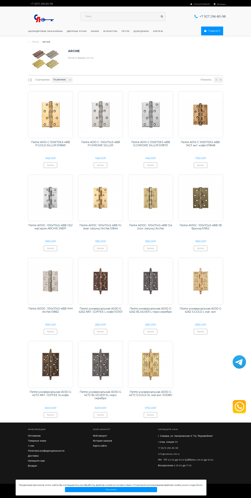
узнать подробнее (192, 485)
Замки (95, 31)
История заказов (102, 441)
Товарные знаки (37, 441)
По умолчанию (60, 80)
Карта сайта (100, 446)
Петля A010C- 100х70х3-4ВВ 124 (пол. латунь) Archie (150, 227)
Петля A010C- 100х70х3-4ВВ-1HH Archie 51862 (50, 310)
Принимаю (111, 489)
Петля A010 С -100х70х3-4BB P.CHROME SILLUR (100, 144)
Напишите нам (36, 461)
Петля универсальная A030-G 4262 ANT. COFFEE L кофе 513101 (100, 310)
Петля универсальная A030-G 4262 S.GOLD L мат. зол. (200, 310)
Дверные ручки (77, 31)
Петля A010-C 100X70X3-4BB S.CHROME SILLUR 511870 (150, 144)
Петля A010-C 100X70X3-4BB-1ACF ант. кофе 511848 (200, 144)
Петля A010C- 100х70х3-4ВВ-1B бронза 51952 (201, 227)
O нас (31, 446)
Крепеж (158, 31)
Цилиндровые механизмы (45, 31)
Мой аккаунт (100, 436)
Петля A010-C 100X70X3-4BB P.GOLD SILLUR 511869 (50, 144)
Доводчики (141, 31)
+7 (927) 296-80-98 (168, 448)
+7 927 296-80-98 (212, 17)
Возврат (32, 466)
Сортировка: (42, 80)
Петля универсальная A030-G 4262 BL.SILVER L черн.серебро (150, 310)
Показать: (206, 80)
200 (217, 80)
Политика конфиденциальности (46, 451)
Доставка (33, 456)
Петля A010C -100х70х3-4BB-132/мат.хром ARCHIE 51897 (50, 227)
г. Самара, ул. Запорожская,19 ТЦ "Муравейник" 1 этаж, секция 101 (185, 439)
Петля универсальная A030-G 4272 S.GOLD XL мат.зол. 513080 (150, 394)
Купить (50, 166)
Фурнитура (110, 31)
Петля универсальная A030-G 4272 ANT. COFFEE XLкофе (50, 394)
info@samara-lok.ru (169, 454)
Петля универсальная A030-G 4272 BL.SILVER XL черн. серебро (100, 395)
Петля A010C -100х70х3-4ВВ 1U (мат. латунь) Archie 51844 (100, 227)
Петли (125, 31)
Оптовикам (34, 436)
